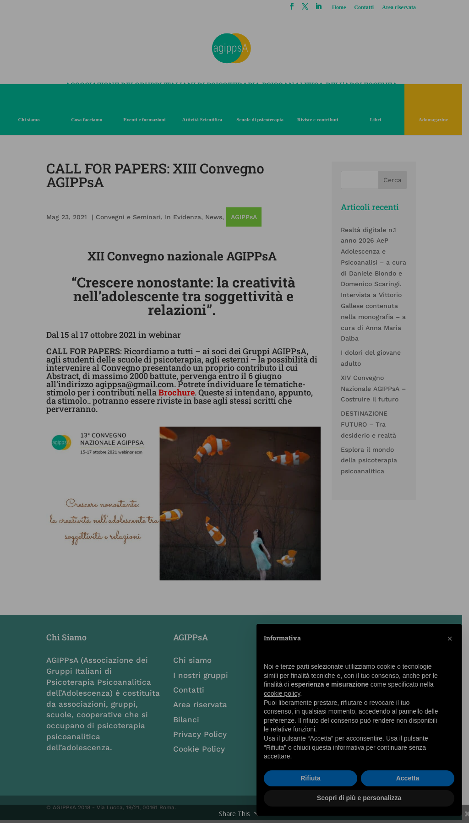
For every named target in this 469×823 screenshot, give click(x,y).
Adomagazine (439, 119)
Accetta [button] (408, 778)
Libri (381, 119)
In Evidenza (183, 217)
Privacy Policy (202, 736)
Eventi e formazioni (146, 119)
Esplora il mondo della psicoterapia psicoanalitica (374, 460)
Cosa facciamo (88, 119)
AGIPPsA (244, 217)
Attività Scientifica (205, 119)
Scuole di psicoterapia (264, 119)
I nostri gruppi (203, 677)
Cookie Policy (202, 751)
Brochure (177, 392)
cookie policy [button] (282, 693)
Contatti (370, 8)
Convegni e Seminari (128, 217)
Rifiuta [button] (310, 778)
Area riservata (405, 8)
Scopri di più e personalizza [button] (359, 797)
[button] (449, 638)
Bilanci (189, 721)
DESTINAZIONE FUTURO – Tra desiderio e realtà (373, 424)
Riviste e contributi (322, 119)
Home (345, 8)
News (214, 217)
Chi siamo (29, 119)
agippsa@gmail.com (135, 384)
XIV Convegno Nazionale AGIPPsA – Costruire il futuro (378, 388)
